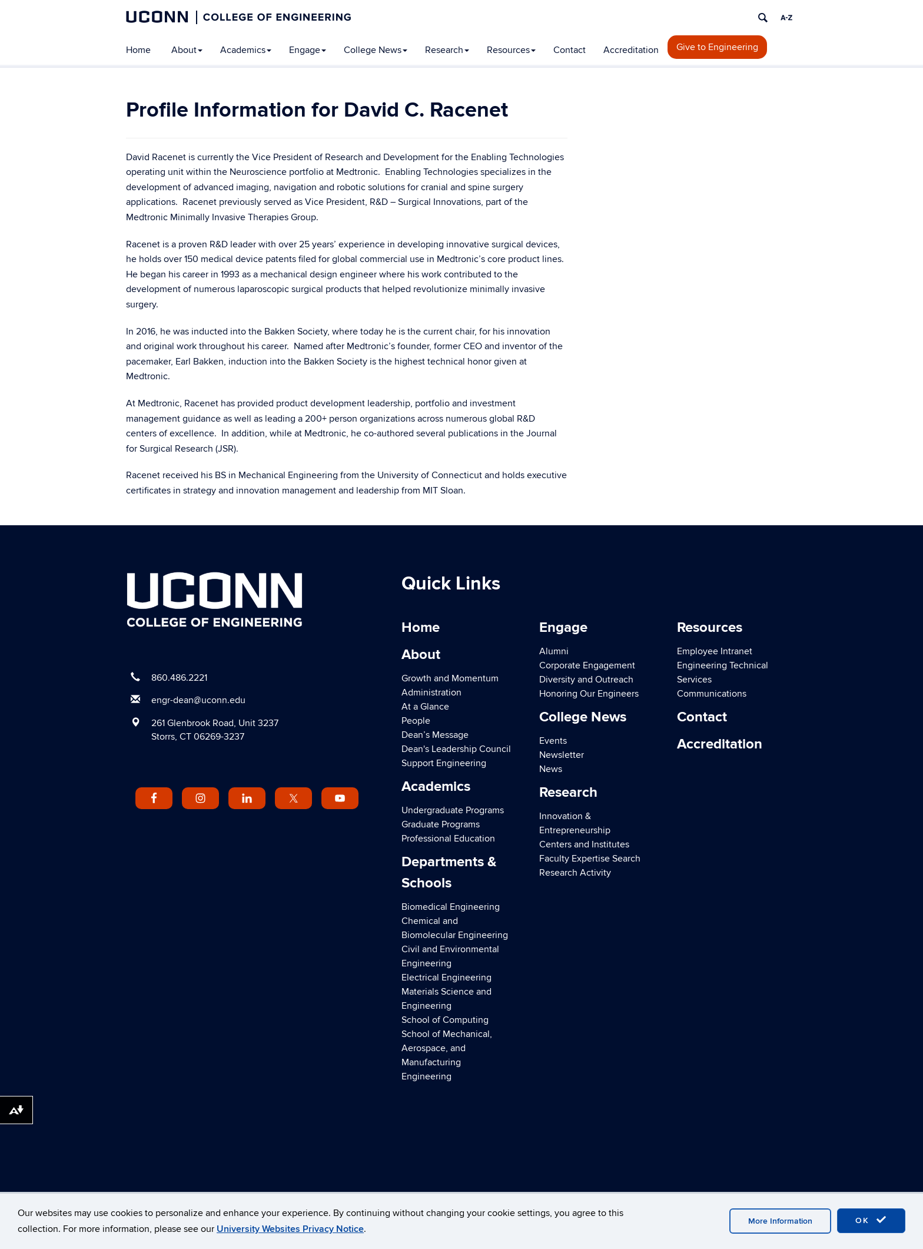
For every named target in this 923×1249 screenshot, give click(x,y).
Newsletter (561, 755)
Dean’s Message (435, 735)
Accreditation (631, 50)
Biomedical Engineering (450, 907)
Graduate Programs (440, 824)
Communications (711, 694)
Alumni (554, 651)
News (550, 769)
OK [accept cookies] (871, 1220)
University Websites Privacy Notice (290, 1229)
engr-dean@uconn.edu (198, 700)
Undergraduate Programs (452, 810)
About (186, 50)
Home (138, 50)
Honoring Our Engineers (589, 694)
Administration (431, 692)
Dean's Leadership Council (456, 749)
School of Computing (445, 1020)
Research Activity (575, 873)
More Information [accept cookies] (780, 1221)
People (415, 721)
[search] (762, 17)
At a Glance (425, 707)
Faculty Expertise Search (589, 858)
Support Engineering (443, 763)
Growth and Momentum (450, 678)
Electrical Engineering (446, 977)
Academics (245, 50)
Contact (569, 50)
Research (447, 50)
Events (553, 741)
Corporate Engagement (587, 665)
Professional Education (448, 838)
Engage (307, 50)
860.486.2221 (179, 678)
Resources (511, 50)
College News (375, 50)
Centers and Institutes (584, 844)
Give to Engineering (717, 47)
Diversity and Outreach (586, 679)
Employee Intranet (714, 651)
